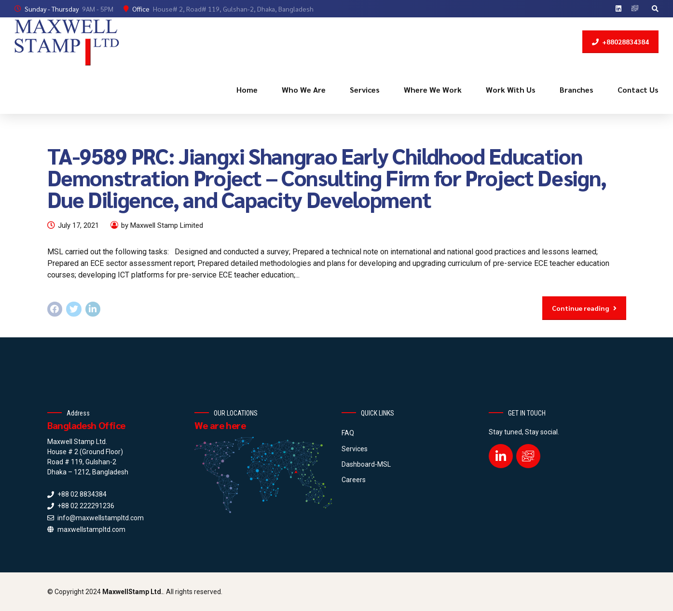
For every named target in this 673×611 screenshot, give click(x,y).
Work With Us (511, 89)
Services (365, 89)
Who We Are (304, 89)
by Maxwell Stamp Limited (162, 225)
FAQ (348, 433)
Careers (354, 480)
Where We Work (433, 89)
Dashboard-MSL (366, 464)
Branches (576, 89)
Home (247, 89)
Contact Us (638, 89)
